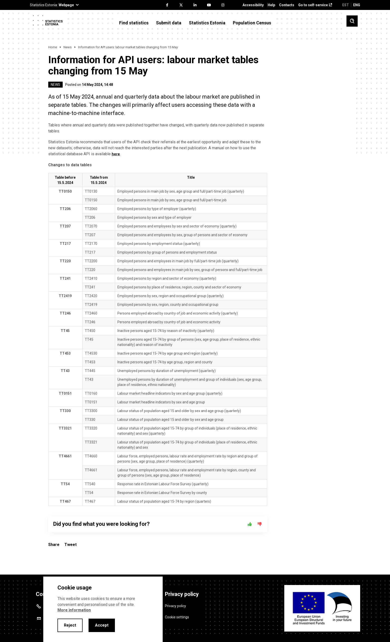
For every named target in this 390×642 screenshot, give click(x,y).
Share (53, 544)
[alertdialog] (103, 609)
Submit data (168, 22)
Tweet (70, 544)
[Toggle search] (352, 21)
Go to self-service (313, 5)
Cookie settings (177, 615)
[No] (259, 524)
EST (345, 5)
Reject (70, 625)
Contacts (286, 5)
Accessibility (253, 5)
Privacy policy (175, 603)
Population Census (252, 22)
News (67, 47)
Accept (101, 625)
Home (52, 47)
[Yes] (249, 524)
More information (74, 610)
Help (271, 5)
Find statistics (133, 22)
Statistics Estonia (207, 22)
